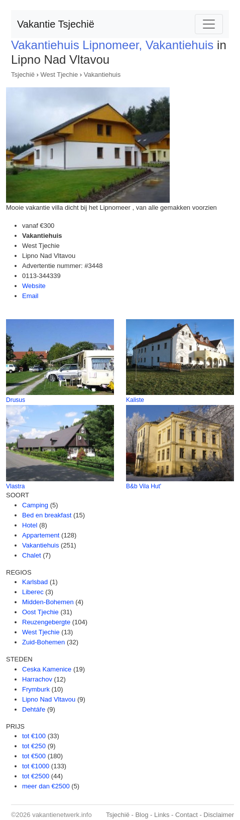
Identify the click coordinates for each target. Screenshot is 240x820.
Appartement (40, 535)
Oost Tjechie (40, 612)
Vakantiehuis (102, 74)
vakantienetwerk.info (62, 814)
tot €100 (34, 736)
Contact (186, 814)
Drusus (15, 399)
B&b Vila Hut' (143, 486)
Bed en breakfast (46, 515)
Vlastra (15, 486)
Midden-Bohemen (48, 602)
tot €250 (34, 746)
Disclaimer (218, 814)
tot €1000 (35, 766)
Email (30, 296)
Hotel (29, 525)
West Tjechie (59, 74)
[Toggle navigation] (209, 24)
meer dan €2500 (46, 786)
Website (34, 286)
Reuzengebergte (46, 622)
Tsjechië (23, 74)
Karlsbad (35, 582)
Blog (141, 814)
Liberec (33, 592)
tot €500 (34, 756)
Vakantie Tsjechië (55, 24)
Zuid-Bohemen (43, 642)
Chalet (31, 555)
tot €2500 (35, 776)
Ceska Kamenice (46, 669)
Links (161, 814)
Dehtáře (33, 709)
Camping (35, 505)
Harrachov (37, 679)
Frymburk (36, 689)
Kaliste (135, 399)
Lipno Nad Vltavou (48, 699)
